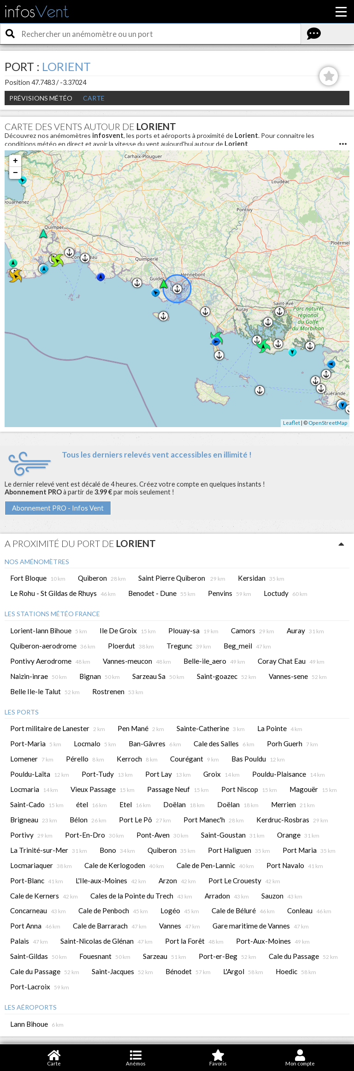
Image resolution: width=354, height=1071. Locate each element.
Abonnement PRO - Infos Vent (58, 508)
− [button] (15, 172)
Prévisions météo (40, 98)
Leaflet (291, 423)
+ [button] (15, 161)
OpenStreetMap (327, 423)
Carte (94, 98)
